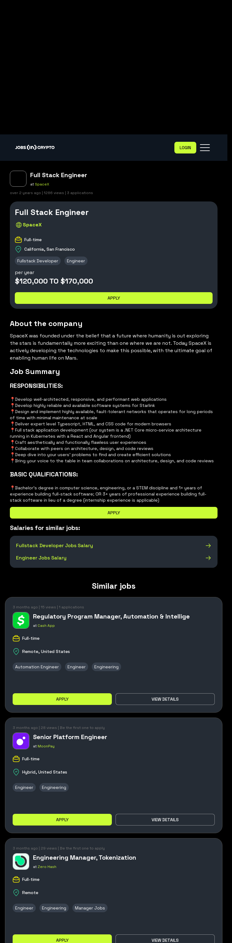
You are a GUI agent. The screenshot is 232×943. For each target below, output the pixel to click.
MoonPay (46, 746)
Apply (114, 298)
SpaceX (42, 184)
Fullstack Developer (37, 261)
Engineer (76, 261)
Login (185, 147)
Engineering (106, 667)
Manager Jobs (90, 908)
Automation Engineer (37, 667)
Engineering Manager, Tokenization (84, 857)
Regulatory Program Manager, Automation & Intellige (111, 616)
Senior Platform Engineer (70, 737)
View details (165, 699)
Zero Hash (47, 866)
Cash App (46, 625)
